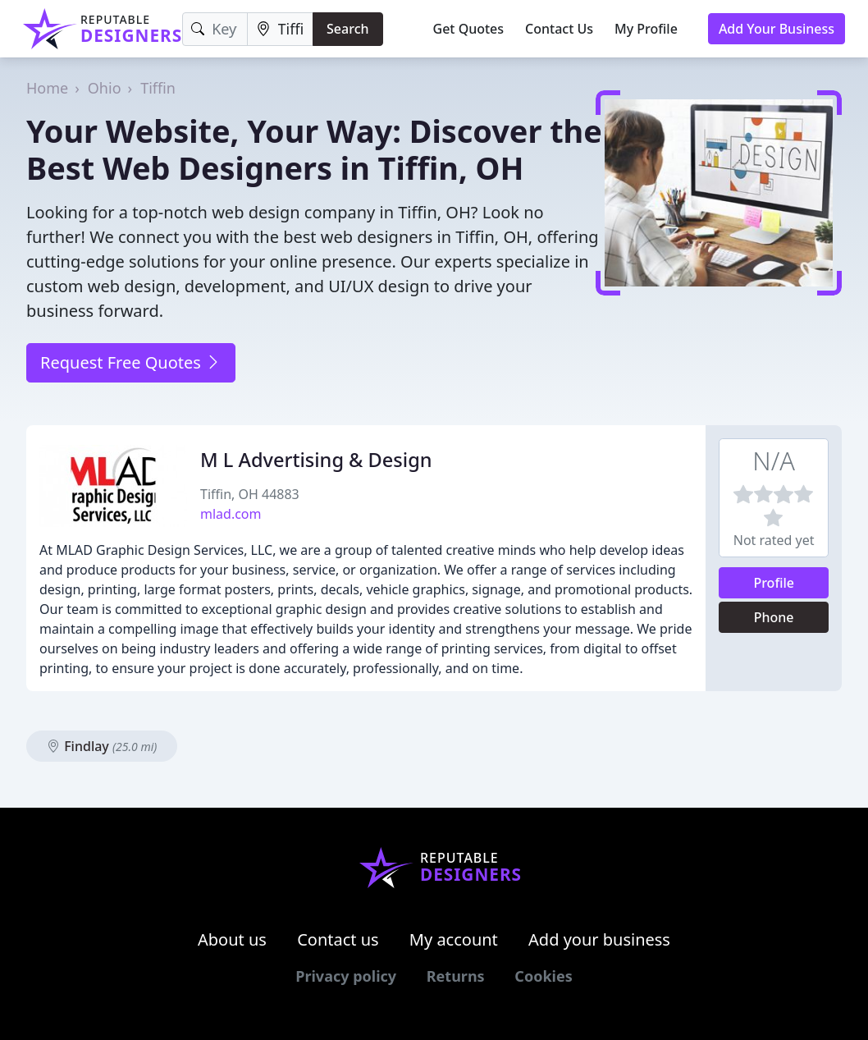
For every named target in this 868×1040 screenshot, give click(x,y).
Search (347, 29)
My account (453, 939)
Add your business (599, 939)
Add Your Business (776, 29)
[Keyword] (214, 29)
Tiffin (158, 88)
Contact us (338, 939)
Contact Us (559, 29)
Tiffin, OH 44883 (249, 494)
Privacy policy (345, 976)
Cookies (543, 976)
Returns (456, 976)
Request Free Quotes (131, 362)
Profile (773, 583)
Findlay (102, 746)
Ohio (104, 88)
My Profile (646, 29)
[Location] (280, 29)
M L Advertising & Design (316, 460)
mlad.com (231, 514)
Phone (774, 617)
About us (232, 939)
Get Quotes (469, 29)
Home (47, 88)
